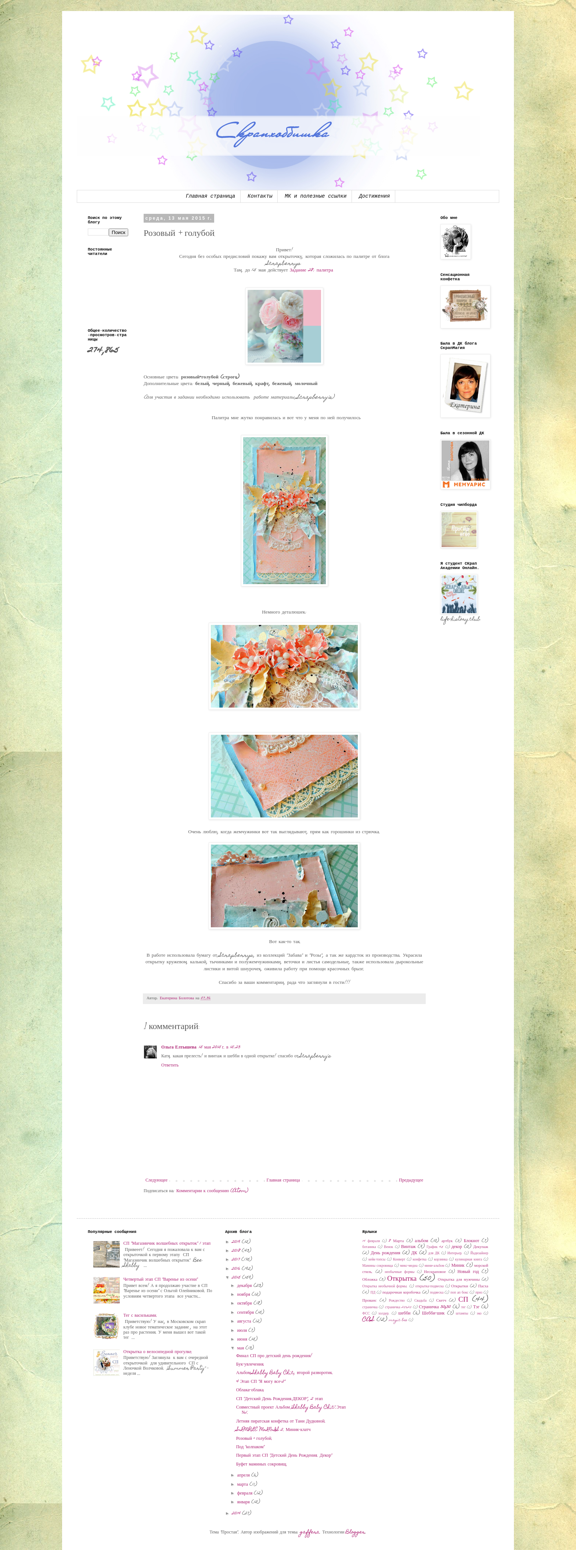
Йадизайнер (479, 1253)
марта (243, 1484)
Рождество (396, 1301)
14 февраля (371, 1241)
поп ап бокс (459, 1293)
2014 (237, 1513)
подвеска (437, 1293)
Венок (388, 1247)
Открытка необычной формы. (385, 1286)
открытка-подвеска (429, 1286)
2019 (237, 1242)
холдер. (384, 1313)
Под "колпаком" (250, 1447)
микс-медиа (408, 1266)
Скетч (441, 1301)
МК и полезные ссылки (315, 196)
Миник (458, 1265)
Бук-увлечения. (250, 1364)
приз (478, 1293)
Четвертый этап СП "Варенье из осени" (160, 1279)
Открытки (459, 1286)
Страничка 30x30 (435, 1307)
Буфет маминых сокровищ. (261, 1464)
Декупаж (480, 1247)
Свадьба (420, 1301)
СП (463, 1300)
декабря (245, 1286)
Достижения (374, 196)
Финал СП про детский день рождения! (274, 1356)
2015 (237, 1278)
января (244, 1502)
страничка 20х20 (398, 1307)
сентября (246, 1312)
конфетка (420, 1259)
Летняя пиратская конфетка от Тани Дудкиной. (281, 1421)
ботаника (369, 1247)
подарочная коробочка (401, 1292)
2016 (237, 1269)
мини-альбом (434, 1266)
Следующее (156, 1180)
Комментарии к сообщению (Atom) (212, 1191)
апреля (244, 1475)
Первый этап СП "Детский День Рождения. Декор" (284, 1455)
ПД (372, 1293)
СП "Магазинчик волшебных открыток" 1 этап (166, 1243)
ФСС (366, 1313)
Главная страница (210, 196)
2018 (237, 1251)
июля (243, 1330)
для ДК (434, 1253)
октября (245, 1303)
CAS (368, 1320)
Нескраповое (435, 1272)
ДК (414, 1253)
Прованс (369, 1301)
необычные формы (400, 1272)
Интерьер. (455, 1253)
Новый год (468, 1272)
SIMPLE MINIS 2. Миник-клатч (273, 1430)
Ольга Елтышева (179, 1047)
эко (479, 1313)
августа (245, 1321)
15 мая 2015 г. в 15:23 (219, 1047)
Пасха (483, 1286)
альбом (421, 1241)
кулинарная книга (468, 1259)
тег (463, 1307)
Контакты (260, 196)
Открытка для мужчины (459, 1280)
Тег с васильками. (140, 1315)
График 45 (434, 1247)
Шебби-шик (433, 1313)
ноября (244, 1294)
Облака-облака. (250, 1390)
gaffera (310, 1532)
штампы (462, 1313)
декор (456, 1247)
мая (241, 1348)
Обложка (369, 1280)
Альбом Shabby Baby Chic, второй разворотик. (284, 1373)
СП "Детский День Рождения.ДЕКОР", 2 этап (279, 1399)
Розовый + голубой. (254, 1438)
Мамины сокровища (377, 1266)
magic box (398, 1320)
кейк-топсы (376, 1259)
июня (243, 1339)
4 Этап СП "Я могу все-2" (261, 1382)
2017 (236, 1260)
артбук (447, 1241)
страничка (370, 1307)
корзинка (441, 1259)
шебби (404, 1313)
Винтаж (408, 1247)
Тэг (476, 1307)
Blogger (355, 1532)
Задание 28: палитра (312, 270)
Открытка (402, 1279)
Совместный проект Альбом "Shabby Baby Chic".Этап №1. (291, 1410)
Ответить (170, 1065)
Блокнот (471, 1241)
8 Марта (396, 1241)
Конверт (399, 1259)
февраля (245, 1493)
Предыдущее (411, 1180)
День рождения (385, 1253)
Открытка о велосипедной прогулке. (157, 1352)
